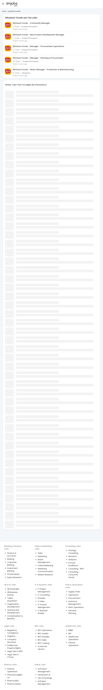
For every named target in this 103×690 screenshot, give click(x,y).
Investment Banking (12, 569)
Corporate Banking (12, 563)
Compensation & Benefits (15, 617)
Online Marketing (45, 565)
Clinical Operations (73, 644)
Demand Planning (72, 612)
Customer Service (42, 647)
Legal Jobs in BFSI (15, 651)
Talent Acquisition (12, 599)
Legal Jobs (9, 626)
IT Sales (41, 601)
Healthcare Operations (73, 638)
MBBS (70, 630)
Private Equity (13, 574)
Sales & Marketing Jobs (43, 547)
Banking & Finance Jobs (12, 547)
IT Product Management (44, 606)
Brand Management (44, 561)
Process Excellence (73, 564)
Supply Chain (74, 591)
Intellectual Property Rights (14, 646)
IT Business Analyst (43, 612)
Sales (40, 553)
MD (69, 633)
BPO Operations (45, 630)
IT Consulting (44, 595)
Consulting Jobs (73, 546)
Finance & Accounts (11, 554)
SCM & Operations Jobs (74, 586)
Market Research (45, 574)
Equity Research (14, 577)
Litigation (11, 636)
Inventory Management (74, 602)
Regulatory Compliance (12, 631)
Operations (73, 595)
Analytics (72, 559)
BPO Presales (43, 636)
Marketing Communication (45, 570)
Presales (41, 598)
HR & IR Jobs (10, 584)
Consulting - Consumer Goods (74, 575)
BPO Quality (43, 633)
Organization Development (13, 605)
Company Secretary (11, 640)
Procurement (74, 598)
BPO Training (43, 643)
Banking (10, 559)
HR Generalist (13, 589)
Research (72, 556)
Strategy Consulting (73, 551)
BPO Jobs (39, 626)
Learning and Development (13, 611)
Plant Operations (76, 607)
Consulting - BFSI (76, 568)
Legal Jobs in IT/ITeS (13, 656)
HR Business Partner (12, 593)
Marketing (42, 556)
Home (4, 11)
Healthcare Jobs (73, 626)
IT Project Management (44, 590)
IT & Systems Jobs (43, 584)
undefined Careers (14, 11)
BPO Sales (42, 640)
